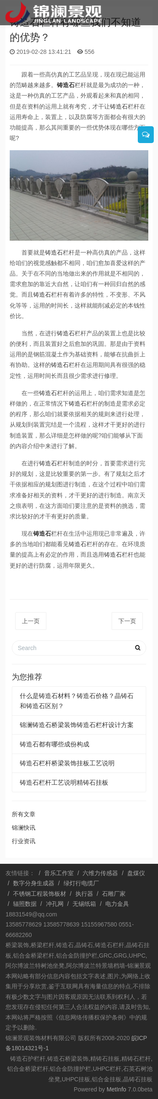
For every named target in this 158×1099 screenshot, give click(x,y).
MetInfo (116, 1089)
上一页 (31, 621)
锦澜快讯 (23, 827)
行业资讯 (23, 841)
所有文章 (23, 814)
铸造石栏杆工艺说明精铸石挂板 (64, 782)
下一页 (127, 621)
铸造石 (66, 85)
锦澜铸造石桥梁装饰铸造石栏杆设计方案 (77, 724)
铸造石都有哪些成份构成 (54, 744)
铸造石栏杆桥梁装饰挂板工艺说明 (67, 763)
